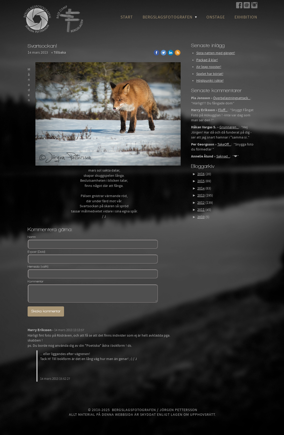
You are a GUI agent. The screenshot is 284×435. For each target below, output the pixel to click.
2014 (201, 188)
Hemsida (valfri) (38, 266)
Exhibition (246, 17)
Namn (32, 236)
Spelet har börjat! (209, 74)
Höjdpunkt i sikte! (210, 80)
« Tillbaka (58, 52)
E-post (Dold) (36, 251)
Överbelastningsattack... (231, 98)
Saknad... (223, 156)
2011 (201, 209)
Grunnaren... (229, 127)
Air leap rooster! (208, 67)
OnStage (215, 17)
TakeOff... (224, 144)
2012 (201, 202)
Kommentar (35, 281)
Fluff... (223, 110)
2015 (201, 181)
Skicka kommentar (45, 311)
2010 (201, 217)
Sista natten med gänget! (215, 53)
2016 (201, 174)
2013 (201, 195)
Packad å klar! (207, 60)
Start (127, 17)
